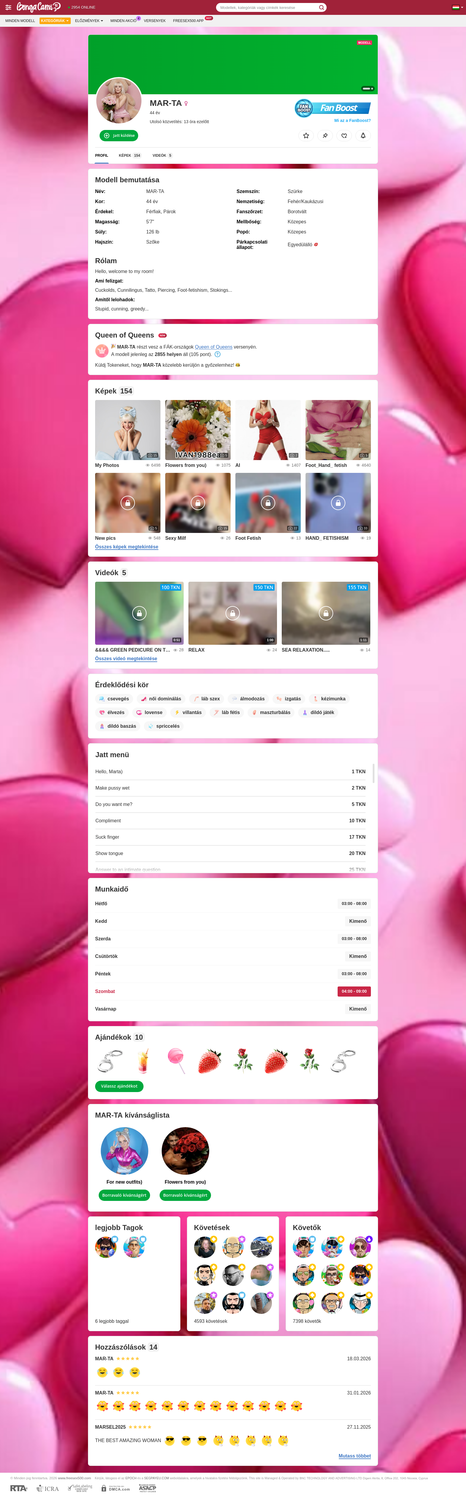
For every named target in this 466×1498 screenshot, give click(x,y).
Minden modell (20, 21)
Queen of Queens (213, 346)
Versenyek (155, 21)
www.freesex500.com (74, 1478)
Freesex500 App (190, 20)
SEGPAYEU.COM (156, 1478)
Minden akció (125, 20)
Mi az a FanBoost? (352, 120)
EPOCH (130, 1478)
